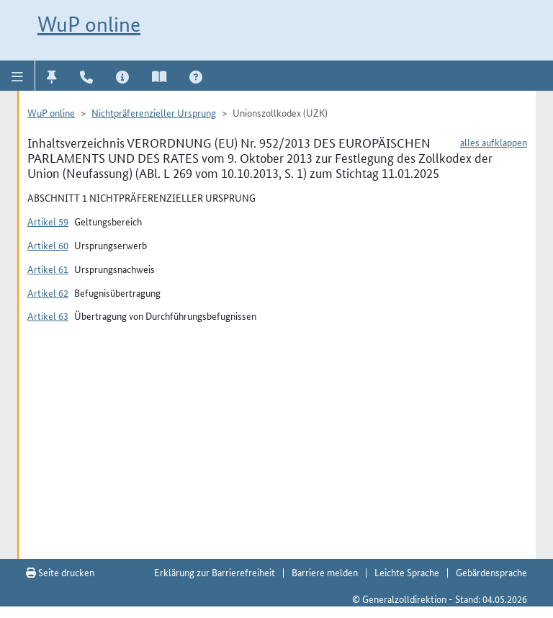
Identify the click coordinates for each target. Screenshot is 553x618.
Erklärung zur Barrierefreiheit (214, 572)
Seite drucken (60, 572)
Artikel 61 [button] (47, 268)
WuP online (88, 24)
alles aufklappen (493, 142)
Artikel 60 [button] (47, 245)
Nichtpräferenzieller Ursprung (153, 112)
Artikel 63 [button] (47, 315)
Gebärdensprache (491, 572)
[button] (17, 76)
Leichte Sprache (406, 572)
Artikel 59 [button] (47, 221)
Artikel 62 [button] (47, 292)
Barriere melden (325, 572)
